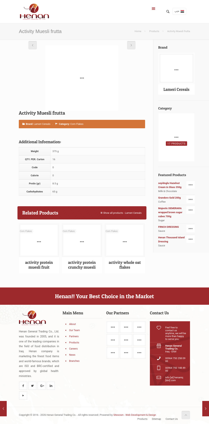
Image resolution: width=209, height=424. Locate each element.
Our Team (74, 330)
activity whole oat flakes (125, 265)
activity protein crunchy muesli (82, 265)
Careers (73, 348)
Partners (73, 336)
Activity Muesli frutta (178, 31)
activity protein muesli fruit (39, 265)
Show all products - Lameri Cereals (121, 212)
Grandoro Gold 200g (176, 198)
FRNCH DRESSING (176, 227)
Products (154, 31)
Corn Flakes (76, 124)
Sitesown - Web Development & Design (134, 414)
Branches (74, 360)
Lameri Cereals (42, 124)
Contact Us (171, 418)
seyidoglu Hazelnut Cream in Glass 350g (176, 185)
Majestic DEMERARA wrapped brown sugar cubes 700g (176, 212)
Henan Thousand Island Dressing (176, 239)
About (72, 324)
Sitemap (156, 418)
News (72, 354)
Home (138, 31)
